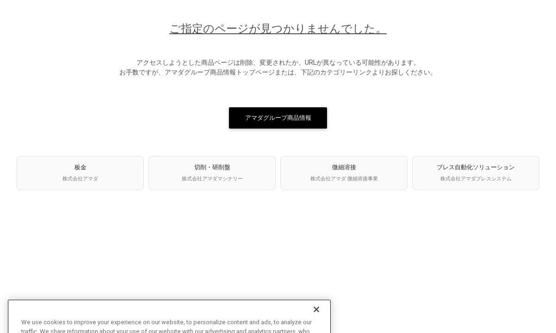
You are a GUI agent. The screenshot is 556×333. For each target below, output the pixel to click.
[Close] (316, 315)
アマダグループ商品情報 (278, 118)
